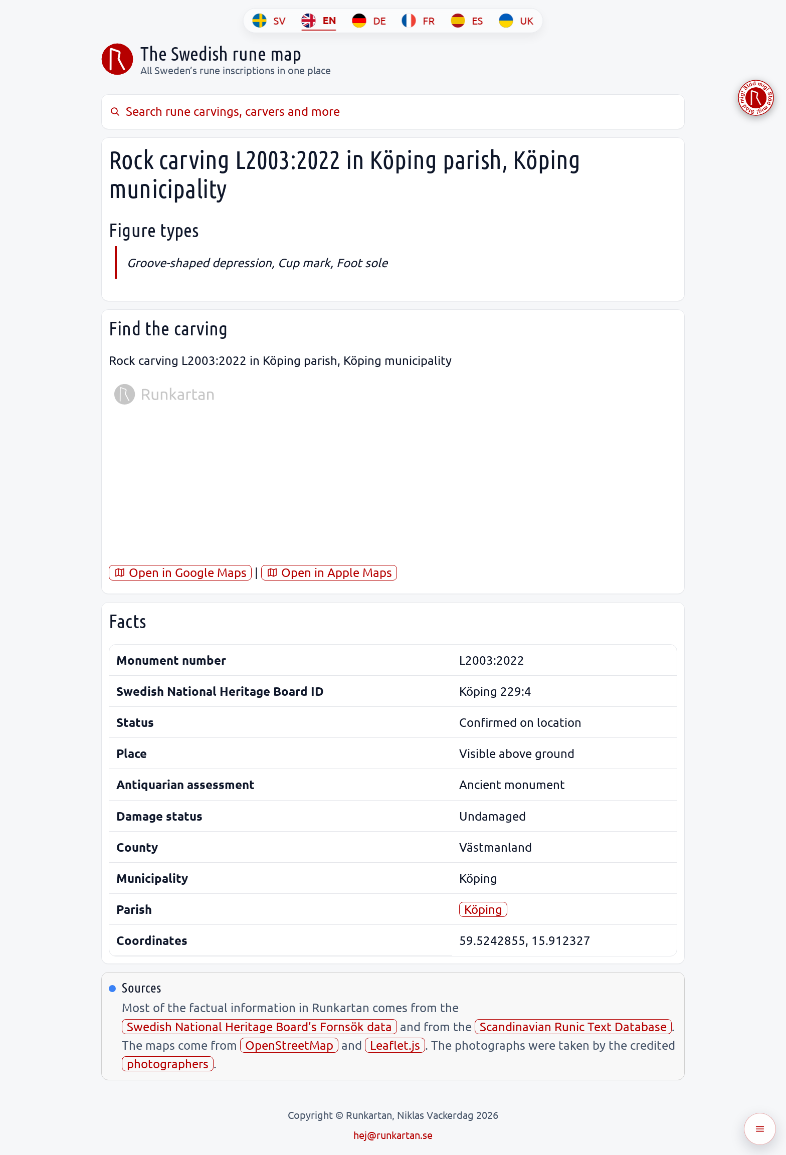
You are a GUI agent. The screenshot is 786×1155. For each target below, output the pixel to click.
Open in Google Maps (180, 572)
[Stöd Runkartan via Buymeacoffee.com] (756, 98)
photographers (168, 1063)
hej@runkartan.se (393, 1134)
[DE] (369, 21)
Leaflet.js (395, 1045)
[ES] (467, 21)
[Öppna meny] (760, 1129)
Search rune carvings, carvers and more (224, 111)
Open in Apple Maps (329, 572)
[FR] (418, 21)
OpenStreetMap (289, 1045)
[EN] (319, 21)
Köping (483, 909)
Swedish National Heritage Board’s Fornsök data (259, 1026)
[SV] (269, 21)
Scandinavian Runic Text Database (573, 1026)
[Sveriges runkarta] (117, 59)
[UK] (516, 21)
